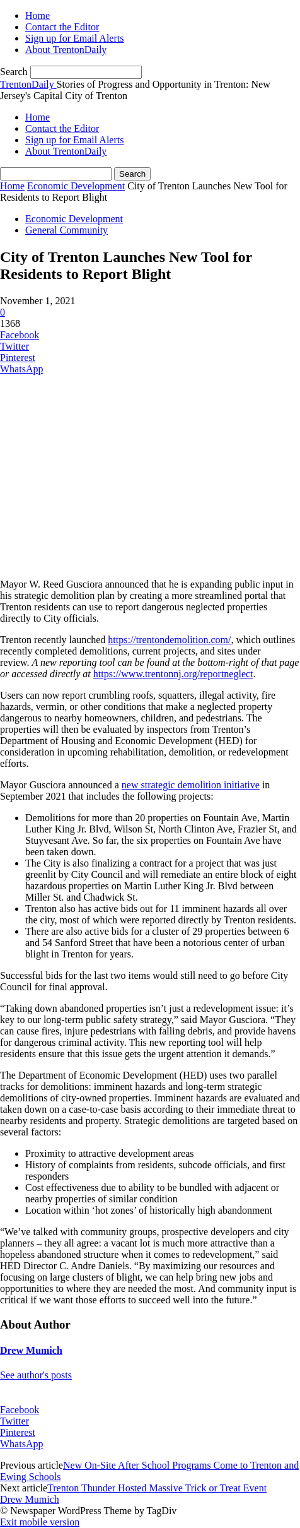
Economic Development (76, 186)
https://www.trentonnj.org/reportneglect (173, 673)
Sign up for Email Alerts (74, 38)
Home (37, 15)
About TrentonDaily (66, 49)
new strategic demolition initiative (191, 784)
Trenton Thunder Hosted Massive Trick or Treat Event (157, 1488)
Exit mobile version (39, 1522)
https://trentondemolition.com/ (169, 639)
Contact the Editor (62, 26)
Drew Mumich (31, 1350)
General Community (66, 230)
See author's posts (36, 1375)
